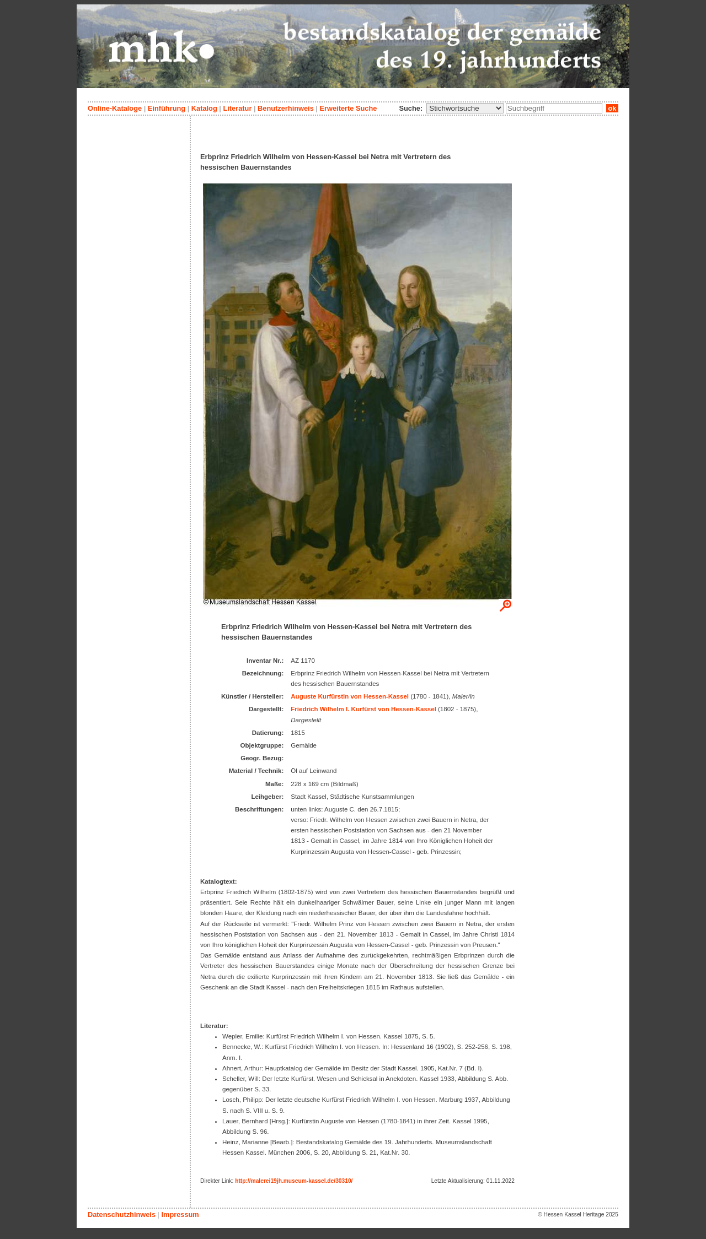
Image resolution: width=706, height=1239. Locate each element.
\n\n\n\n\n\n (465, 108)
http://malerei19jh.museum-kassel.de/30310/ (293, 1181)
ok (612, 108)
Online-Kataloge (115, 108)
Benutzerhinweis (286, 108)
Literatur (237, 108)
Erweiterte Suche (348, 108)
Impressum (180, 1214)
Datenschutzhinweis (122, 1214)
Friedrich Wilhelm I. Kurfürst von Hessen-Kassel (363, 709)
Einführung (166, 108)
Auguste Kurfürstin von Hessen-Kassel (350, 696)
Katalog (204, 108)
